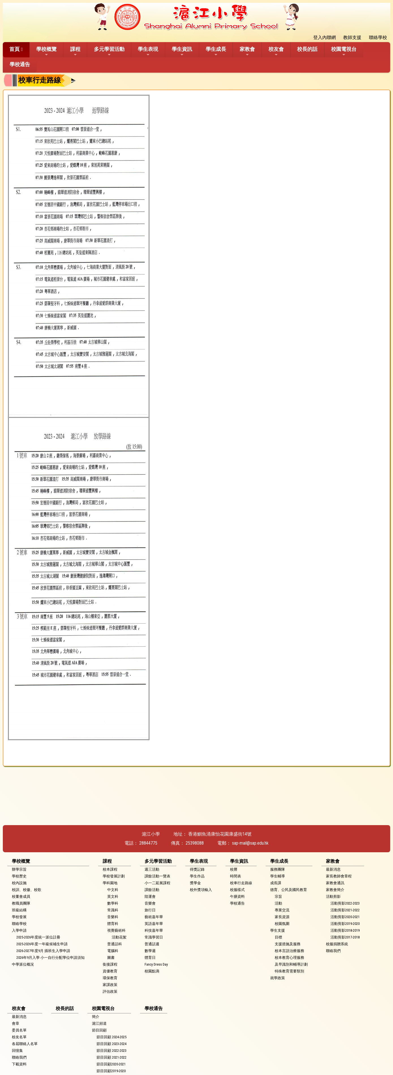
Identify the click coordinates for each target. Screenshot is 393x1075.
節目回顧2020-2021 (111, 1064)
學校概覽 (46, 51)
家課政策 (110, 985)
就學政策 (277, 978)
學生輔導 (277, 876)
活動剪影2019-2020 (345, 924)
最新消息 (333, 869)
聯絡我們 (333, 951)
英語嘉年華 (154, 924)
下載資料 (19, 1064)
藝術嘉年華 (154, 917)
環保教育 (110, 978)
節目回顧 (99, 1030)
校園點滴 (152, 971)
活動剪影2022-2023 (345, 903)
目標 (278, 937)
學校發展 (19, 917)
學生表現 (148, 51)
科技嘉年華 (154, 930)
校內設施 (19, 883)
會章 (15, 1023)
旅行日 (150, 910)
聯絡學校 (19, 924)
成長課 (275, 883)
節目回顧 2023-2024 (111, 1044)
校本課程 (110, 869)
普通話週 (152, 944)
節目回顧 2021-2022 (111, 1057)
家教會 (247, 51)
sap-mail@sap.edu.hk (250, 843)
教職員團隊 (21, 903)
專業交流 (282, 910)
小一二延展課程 (157, 883)
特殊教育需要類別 (289, 971)
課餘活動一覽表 (157, 876)
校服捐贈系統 (337, 944)
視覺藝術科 (116, 930)
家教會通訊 (335, 883)
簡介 (95, 1017)
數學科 (112, 903)
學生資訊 (182, 51)
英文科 (112, 896)
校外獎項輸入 (201, 890)
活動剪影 (333, 896)
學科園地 (110, 883)
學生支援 (277, 930)
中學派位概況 (23, 964)
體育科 (112, 924)
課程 (75, 51)
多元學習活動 (109, 51)
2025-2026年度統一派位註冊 (38, 937)
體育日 (150, 957)
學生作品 (197, 876)
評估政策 (110, 991)
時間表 (235, 876)
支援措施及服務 (287, 944)
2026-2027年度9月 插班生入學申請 (43, 951)
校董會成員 (21, 896)
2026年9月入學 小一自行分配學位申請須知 (50, 957)
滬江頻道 (99, 1023)
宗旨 (278, 896)
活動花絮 (119, 937)
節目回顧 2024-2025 (111, 1037)
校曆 (233, 869)
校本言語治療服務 (289, 951)
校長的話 (307, 49)
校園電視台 (344, 51)
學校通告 (20, 64)
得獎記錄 (197, 869)
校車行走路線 (241, 883)
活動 (278, 903)
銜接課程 (110, 964)
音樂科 (112, 917)
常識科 (112, 910)
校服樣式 (237, 890)
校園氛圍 (282, 924)
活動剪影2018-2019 (345, 930)
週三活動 (152, 869)
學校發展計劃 (114, 876)
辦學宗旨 (19, 869)
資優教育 (110, 971)
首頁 (14, 49)
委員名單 (19, 1030)
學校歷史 (19, 876)
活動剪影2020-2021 (345, 917)
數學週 (150, 951)
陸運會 (150, 896)
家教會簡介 (335, 890)
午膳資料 (237, 896)
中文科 (112, 890)
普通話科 (114, 944)
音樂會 (150, 903)
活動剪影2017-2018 (345, 937)
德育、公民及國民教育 (288, 890)
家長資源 (282, 917)
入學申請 (19, 930)
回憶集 (17, 1050)
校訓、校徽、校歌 (26, 890)
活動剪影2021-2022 (345, 910)
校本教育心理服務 (289, 957)
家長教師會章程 (339, 876)
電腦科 (112, 951)
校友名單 (19, 1037)
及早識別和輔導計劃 (291, 964)
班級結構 (19, 910)
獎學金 (195, 883)
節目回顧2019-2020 (111, 1071)
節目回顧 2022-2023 (111, 1050)
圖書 (111, 957)
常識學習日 (154, 937)
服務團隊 (277, 869)
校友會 (276, 51)
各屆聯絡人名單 (25, 1044)
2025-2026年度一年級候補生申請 (42, 944)
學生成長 (216, 51)
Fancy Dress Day (156, 964)
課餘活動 (152, 890)
